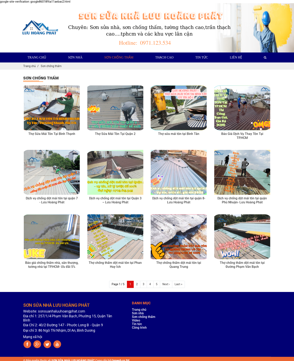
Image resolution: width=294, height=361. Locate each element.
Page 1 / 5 (118, 283)
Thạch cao (164, 56)
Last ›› (178, 283)
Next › (166, 283)
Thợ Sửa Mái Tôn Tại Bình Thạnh (51, 133)
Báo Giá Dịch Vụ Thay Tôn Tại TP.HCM (242, 135)
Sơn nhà (75, 56)
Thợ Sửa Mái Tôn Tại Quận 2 (115, 133)
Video (136, 320)
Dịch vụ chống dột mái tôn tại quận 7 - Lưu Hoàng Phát (52, 200)
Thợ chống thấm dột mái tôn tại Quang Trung (178, 264)
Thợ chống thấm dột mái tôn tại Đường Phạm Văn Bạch (242, 264)
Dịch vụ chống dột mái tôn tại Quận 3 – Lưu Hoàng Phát (115, 200)
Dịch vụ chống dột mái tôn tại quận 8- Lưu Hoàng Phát (178, 200)
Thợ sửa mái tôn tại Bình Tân (178, 133)
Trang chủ (37, 56)
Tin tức (201, 56)
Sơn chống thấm (118, 56)
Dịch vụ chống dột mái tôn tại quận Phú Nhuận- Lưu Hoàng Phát (242, 200)
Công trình (139, 327)
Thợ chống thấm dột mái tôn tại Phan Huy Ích (115, 264)
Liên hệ (236, 56)
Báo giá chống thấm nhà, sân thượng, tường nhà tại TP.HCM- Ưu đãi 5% (52, 264)
